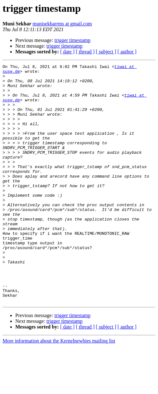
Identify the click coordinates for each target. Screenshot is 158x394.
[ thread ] (85, 51)
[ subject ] (106, 51)
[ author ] (127, 51)
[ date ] (67, 51)
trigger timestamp (72, 40)
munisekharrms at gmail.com (62, 23)
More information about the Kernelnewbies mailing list (59, 388)
